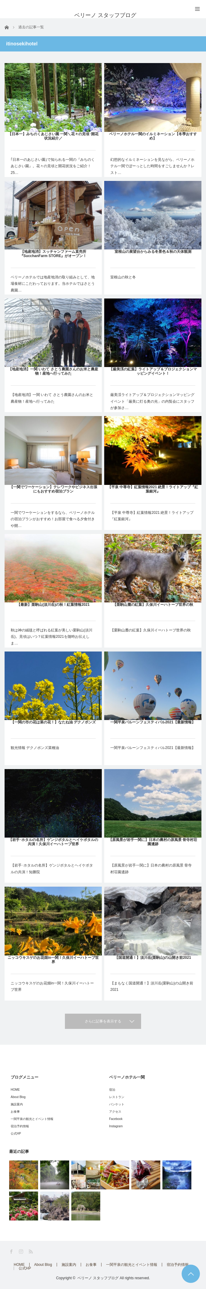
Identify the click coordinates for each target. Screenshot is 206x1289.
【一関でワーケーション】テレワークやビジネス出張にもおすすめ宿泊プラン (53, 489)
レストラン (116, 1097)
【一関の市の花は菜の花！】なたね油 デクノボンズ (53, 722)
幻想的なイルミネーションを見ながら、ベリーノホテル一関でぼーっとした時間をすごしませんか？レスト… (152, 166)
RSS (31, 1251)
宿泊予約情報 (20, 1126)
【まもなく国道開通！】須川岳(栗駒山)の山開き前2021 (151, 986)
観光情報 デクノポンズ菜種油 (35, 748)
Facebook (116, 1119)
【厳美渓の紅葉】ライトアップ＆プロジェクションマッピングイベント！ (153, 371)
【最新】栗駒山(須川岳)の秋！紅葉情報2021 (53, 604)
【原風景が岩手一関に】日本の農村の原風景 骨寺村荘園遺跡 (152, 842)
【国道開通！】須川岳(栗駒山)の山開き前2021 (153, 957)
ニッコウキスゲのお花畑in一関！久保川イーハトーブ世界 (53, 959)
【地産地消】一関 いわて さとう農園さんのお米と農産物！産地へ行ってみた (53, 371)
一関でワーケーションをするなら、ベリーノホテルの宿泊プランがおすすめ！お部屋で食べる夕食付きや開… (53, 519)
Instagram (116, 1126)
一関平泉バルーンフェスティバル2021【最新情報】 (152, 722)
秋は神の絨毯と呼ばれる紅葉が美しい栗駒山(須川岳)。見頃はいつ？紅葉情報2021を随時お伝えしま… (51, 636)
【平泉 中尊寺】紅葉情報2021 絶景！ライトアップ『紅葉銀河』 (153, 489)
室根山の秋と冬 (123, 277)
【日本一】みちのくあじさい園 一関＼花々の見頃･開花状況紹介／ (53, 136)
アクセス (115, 1111)
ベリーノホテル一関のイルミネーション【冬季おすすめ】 (153, 136)
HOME (15, 1089)
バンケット (116, 1104)
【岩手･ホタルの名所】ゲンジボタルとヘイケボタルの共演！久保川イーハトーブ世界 (53, 842)
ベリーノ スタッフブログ (98, 1278)
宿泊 (112, 1089)
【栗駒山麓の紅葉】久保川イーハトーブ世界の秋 (153, 604)
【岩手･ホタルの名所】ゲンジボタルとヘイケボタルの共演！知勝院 (52, 868)
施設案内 (17, 1104)
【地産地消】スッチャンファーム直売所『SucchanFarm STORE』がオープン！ (53, 253)
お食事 (15, 1111)
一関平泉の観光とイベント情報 (32, 1119)
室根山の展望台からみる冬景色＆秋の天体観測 (153, 251)
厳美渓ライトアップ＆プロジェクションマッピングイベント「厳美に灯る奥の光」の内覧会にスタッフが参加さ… (152, 401)
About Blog (18, 1097)
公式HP (16, 1133)
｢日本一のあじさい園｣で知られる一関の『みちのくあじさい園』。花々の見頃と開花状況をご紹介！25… (53, 166)
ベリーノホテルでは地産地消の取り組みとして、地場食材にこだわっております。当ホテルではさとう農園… (53, 283)
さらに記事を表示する (103, 1021)
